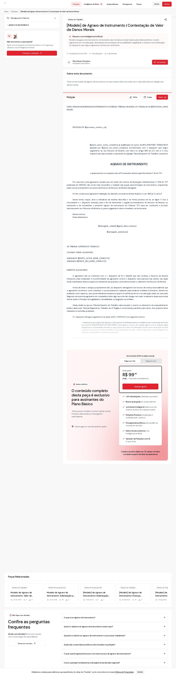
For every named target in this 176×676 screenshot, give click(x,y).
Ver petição (160, 62)
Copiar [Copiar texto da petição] (147, 97)
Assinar (167, 4)
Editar (133, 97)
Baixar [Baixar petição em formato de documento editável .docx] (162, 97)
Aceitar (140, 672)
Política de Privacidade (124, 672)
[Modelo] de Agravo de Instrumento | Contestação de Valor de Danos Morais (50, 11)
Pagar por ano (151, 361)
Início (6, 11)
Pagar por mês (129, 361)
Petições (76, 4)
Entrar (156, 4)
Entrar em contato (27, 643)
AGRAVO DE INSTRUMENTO (19, 25)
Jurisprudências (112, 4)
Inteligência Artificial (93, 4)
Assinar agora (140, 386)
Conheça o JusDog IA (32, 53)
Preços (139, 4)
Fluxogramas (127, 4)
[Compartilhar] (165, 19)
